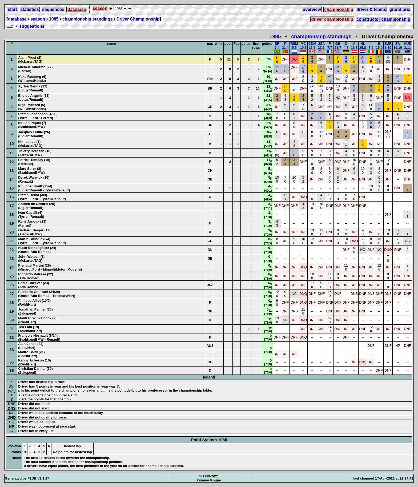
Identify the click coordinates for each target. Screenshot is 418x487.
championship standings (87, 19)
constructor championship (383, 19)
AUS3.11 (407, 46)
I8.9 (371, 46)
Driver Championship (138, 19)
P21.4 (285, 46)
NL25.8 (362, 46)
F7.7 (329, 46)
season (100, 8)
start (12, 9)
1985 (54, 19)
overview (312, 9)
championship (338, 9)
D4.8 (346, 46)
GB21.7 (338, 46)
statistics (29, 9)
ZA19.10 (397, 46)
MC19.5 (303, 46)
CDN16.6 (312, 46)
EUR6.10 (388, 46)
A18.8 (354, 46)
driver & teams (371, 9)
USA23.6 (321, 46)
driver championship (332, 19)
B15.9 (379, 46)
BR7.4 (277, 46)
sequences (53, 9)
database (76, 9)
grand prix (399, 9)
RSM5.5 (294, 46)
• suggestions (26, 26)
